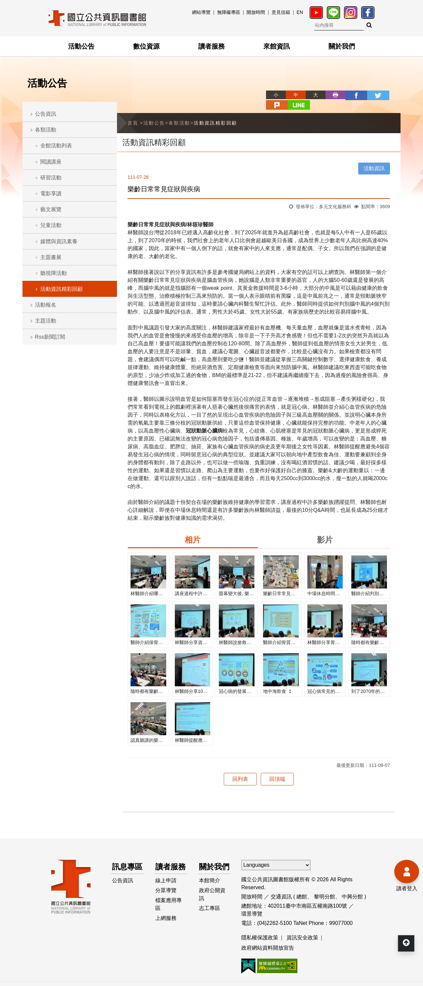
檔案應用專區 (169, 907)
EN (300, 12)
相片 (193, 529)
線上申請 (166, 882)
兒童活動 (50, 225)
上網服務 (166, 922)
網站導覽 (201, 12)
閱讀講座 (50, 162)
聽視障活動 (53, 273)
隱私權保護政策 (259, 927)
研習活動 (50, 177)
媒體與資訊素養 (58, 241)
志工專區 (209, 911)
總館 (301, 886)
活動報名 (45, 305)
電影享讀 (50, 193)
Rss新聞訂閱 (50, 337)
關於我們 (341, 46)
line (391, 95)
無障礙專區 (228, 12)
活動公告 (81, 46)
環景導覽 (251, 903)
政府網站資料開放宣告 (267, 937)
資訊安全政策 (302, 927)
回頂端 (277, 768)
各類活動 (45, 130)
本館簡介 (209, 882)
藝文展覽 (50, 209)
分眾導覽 (166, 893)
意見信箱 (281, 12)
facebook (331, 95)
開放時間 (256, 12)
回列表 (240, 768)
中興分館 (352, 886)
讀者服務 (211, 46)
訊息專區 (124, 862)
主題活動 (45, 320)
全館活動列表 (56, 145)
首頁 (133, 112)
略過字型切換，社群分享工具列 (244, 89)
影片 (325, 529)
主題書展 (50, 257)
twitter (351, 95)
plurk (371, 95)
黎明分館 (324, 886)
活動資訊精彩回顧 (61, 289)
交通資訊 (281, 886)
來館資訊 (276, 46)
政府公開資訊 (212, 897)
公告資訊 (45, 114)
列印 (311, 95)
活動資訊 (374, 158)
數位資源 (146, 46)
